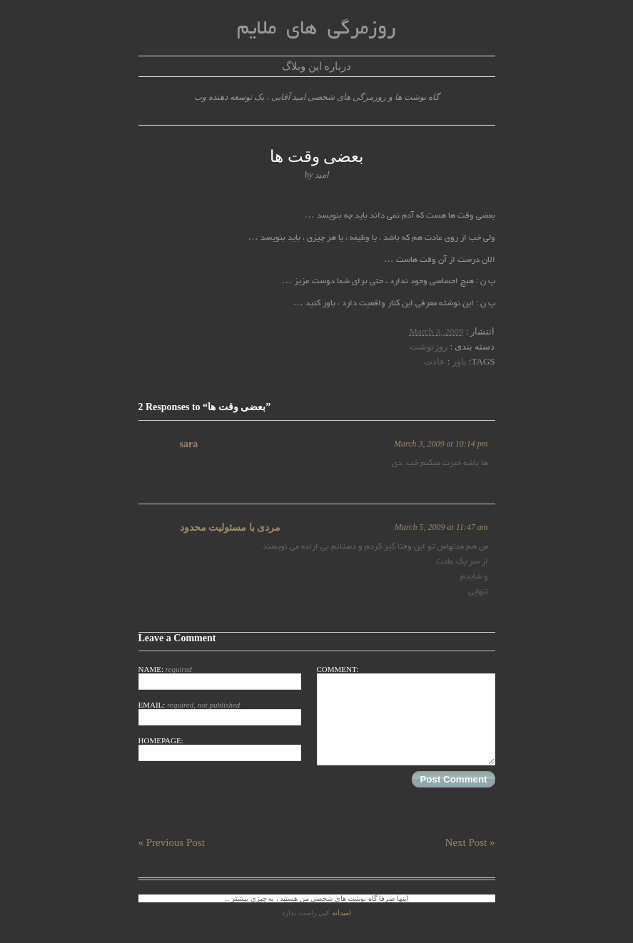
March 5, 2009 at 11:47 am (441, 527)
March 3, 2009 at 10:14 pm (441, 444)
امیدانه (341, 913)
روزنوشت (428, 346)
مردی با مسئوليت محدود (230, 527)
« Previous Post (171, 842)
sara (189, 444)
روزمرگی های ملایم (316, 29)
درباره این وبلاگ (317, 66)
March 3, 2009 (436, 331)
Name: (219, 677)
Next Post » (470, 842)
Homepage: (219, 748)
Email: (219, 712)
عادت (434, 361)
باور (459, 361)
